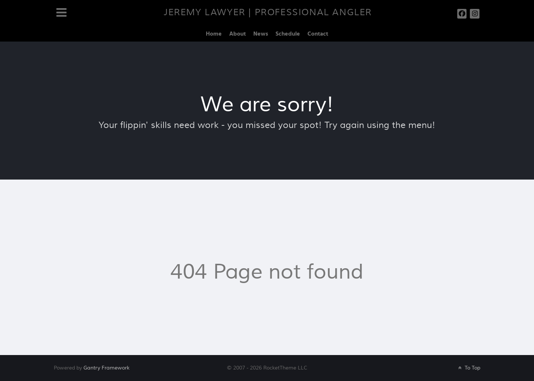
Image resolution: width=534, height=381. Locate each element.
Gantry (106, 368)
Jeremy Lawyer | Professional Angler (268, 12)
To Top (468, 368)
